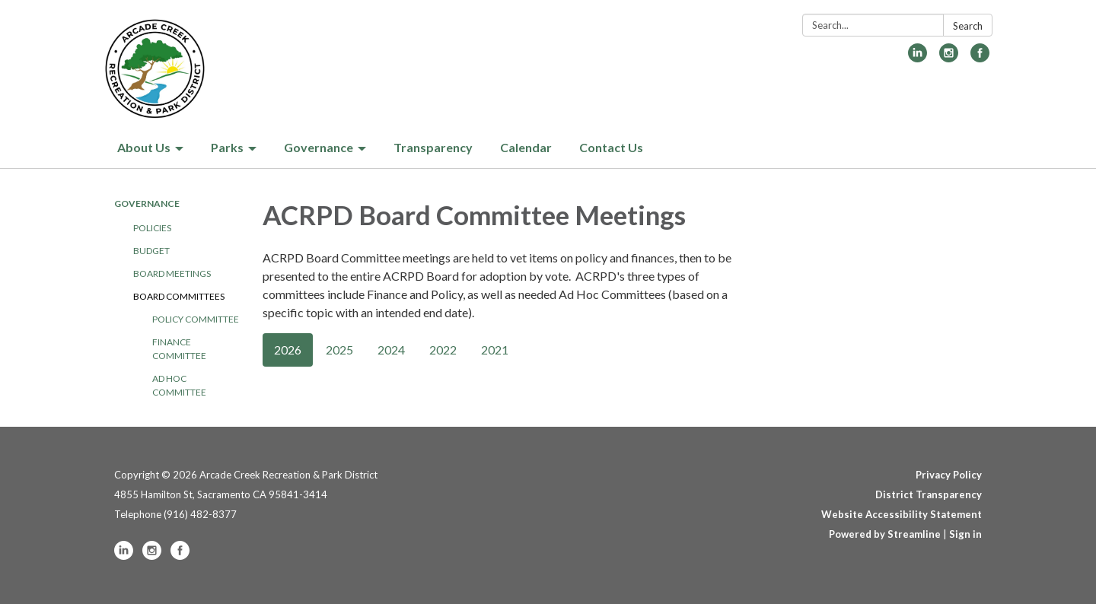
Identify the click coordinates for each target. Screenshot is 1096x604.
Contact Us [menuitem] (611, 147)
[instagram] (948, 57)
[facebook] (979, 57)
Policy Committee (195, 319)
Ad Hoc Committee (179, 385)
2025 (339, 349)
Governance (147, 203)
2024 (391, 349)
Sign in (965, 534)
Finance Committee (179, 348)
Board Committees (179, 296)
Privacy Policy (949, 475)
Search (968, 26)
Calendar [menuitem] (526, 147)
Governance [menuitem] (318, 147)
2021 (494, 349)
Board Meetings (172, 273)
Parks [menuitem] (227, 147)
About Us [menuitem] (143, 147)
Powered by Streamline (885, 534)
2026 (287, 349)
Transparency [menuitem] (433, 147)
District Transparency (928, 494)
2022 (443, 349)
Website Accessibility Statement (901, 514)
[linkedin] (917, 57)
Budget (151, 250)
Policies (152, 228)
